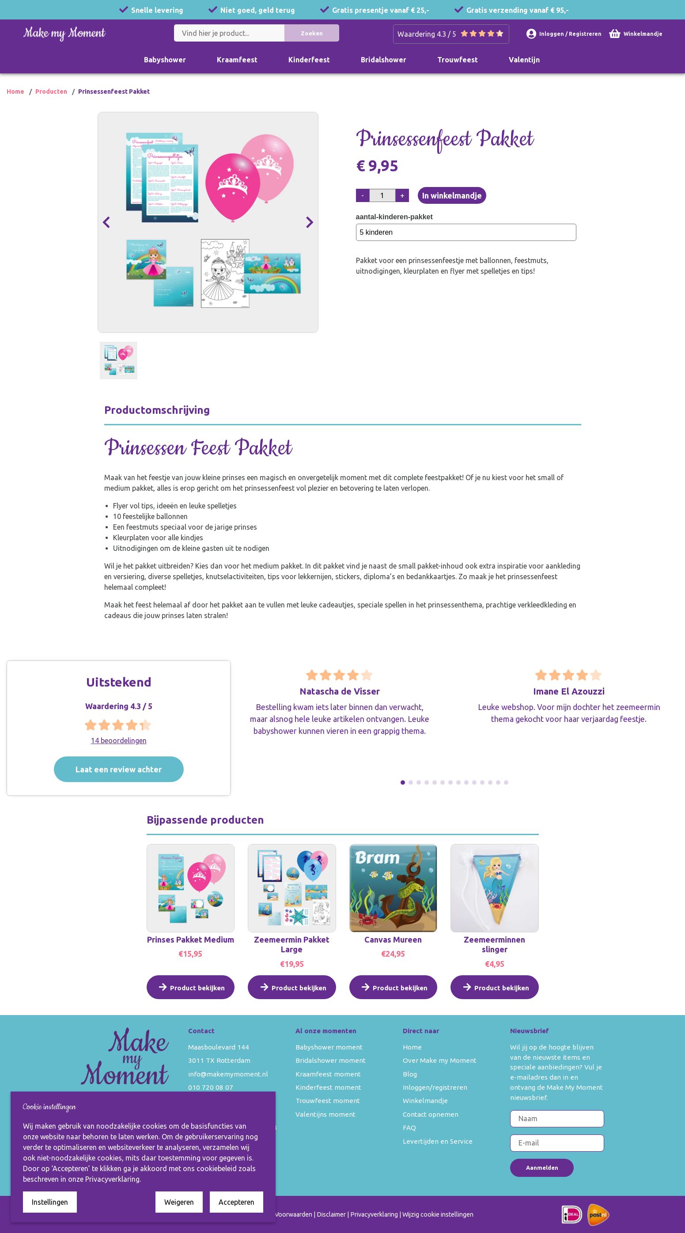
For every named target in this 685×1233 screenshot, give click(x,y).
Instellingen (50, 1202)
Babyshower (165, 60)
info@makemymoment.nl (228, 1074)
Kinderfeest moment (328, 1087)
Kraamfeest (237, 60)
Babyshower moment (329, 1047)
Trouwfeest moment (327, 1100)
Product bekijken (190, 996)
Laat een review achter (130, 769)
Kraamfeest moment (328, 1074)
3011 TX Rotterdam (219, 1060)
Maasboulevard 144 (218, 1047)
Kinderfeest (309, 60)
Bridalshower (383, 60)
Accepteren (236, 1202)
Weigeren (179, 1202)
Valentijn (524, 60)
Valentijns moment (325, 1114)
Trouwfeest (457, 60)
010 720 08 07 (210, 1087)
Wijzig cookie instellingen (437, 1214)
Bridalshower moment (330, 1060)
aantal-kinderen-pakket (396, 217)
